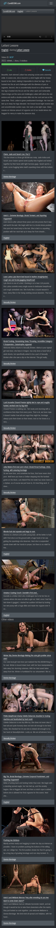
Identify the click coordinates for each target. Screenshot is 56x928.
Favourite (46, 70)
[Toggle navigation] (51, 3)
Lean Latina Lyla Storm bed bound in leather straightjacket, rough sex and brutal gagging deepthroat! (25, 278)
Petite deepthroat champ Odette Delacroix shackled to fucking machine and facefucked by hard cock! (26, 717)
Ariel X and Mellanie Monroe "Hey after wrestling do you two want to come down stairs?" (26, 899)
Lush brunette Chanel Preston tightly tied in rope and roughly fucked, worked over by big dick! (26, 404)
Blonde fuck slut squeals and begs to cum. (19, 531)
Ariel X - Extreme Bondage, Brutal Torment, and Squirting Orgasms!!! (25, 217)
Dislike (28, 70)
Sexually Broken (9, 302)
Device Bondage (9, 176)
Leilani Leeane (23, 50)
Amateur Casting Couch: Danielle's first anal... (20, 593)
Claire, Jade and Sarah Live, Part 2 (16, 154)
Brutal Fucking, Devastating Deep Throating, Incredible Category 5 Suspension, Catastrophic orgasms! (27, 342)
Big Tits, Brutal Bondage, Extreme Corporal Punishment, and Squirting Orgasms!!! (26, 778)
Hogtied (20, 11)
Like (9, 70)
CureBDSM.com (12, 3)
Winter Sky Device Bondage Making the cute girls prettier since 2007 (27, 657)
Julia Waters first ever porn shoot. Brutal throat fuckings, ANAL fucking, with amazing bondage (27, 468)
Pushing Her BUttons (11, 840)
